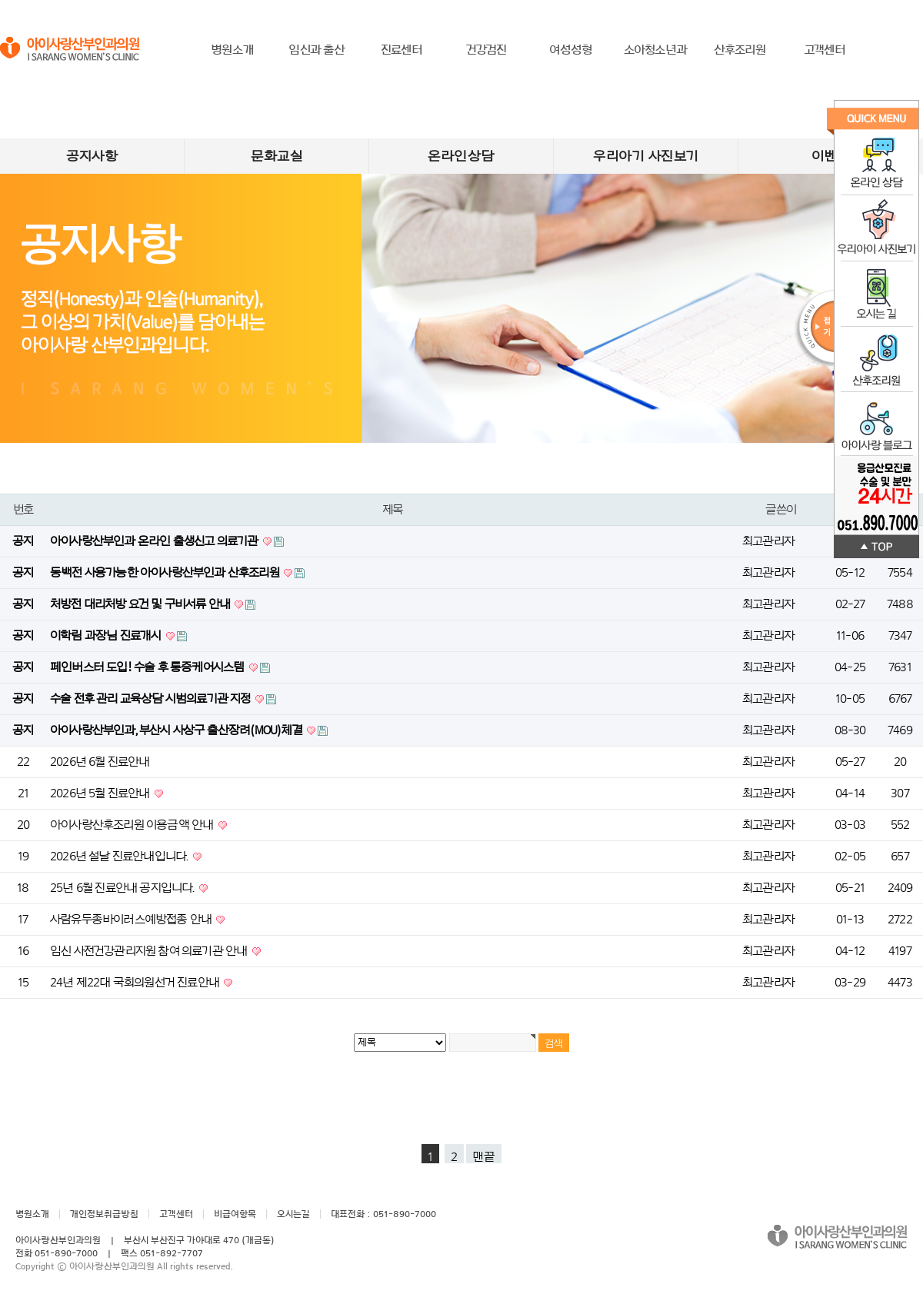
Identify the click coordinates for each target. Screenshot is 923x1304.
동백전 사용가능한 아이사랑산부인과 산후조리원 (166, 573)
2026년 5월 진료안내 (101, 793)
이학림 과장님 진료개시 (107, 636)
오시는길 (293, 1214)
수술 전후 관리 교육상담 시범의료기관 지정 (151, 699)
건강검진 (486, 50)
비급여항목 (235, 1214)
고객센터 (825, 50)
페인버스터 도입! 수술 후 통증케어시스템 (148, 667)
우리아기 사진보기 (645, 156)
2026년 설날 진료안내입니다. (120, 856)
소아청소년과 (655, 50)
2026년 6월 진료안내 (100, 762)
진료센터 (402, 50)
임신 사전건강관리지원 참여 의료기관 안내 (150, 951)
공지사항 (92, 156)
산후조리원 (740, 50)
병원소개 (232, 50)
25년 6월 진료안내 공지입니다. (123, 888)
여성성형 (571, 50)
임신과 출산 (316, 50)
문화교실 (276, 156)
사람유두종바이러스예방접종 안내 (132, 919)
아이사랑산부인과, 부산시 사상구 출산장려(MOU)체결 (177, 730)
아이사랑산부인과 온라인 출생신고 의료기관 (155, 541)
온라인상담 (461, 156)
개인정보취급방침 (104, 1214)
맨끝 (483, 1157)
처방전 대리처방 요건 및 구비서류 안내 (141, 604)
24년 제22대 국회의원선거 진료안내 (136, 982)
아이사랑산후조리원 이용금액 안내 (133, 825)
